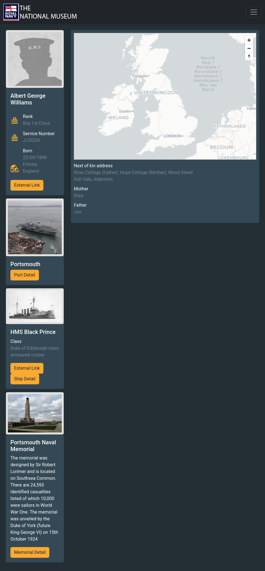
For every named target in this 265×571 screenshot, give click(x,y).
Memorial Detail (30, 552)
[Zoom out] (249, 48)
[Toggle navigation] (254, 12)
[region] (165, 96)
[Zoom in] (249, 40)
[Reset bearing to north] (249, 56)
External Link (27, 185)
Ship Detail (25, 379)
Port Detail (24, 275)
